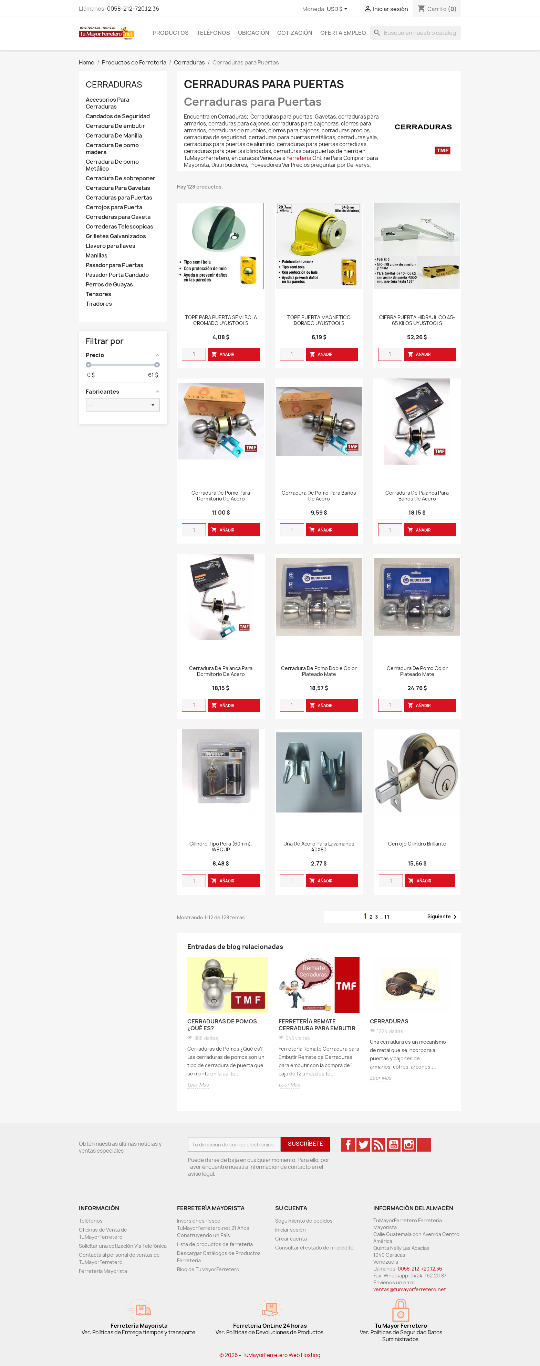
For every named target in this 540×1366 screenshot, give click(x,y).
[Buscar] (415, 33)
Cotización (294, 33)
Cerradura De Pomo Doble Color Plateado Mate (319, 671)
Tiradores (99, 303)
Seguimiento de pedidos (304, 1220)
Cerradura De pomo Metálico (112, 165)
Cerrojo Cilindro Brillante (417, 844)
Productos (171, 33)
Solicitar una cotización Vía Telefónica (123, 1246)
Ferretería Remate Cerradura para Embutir (317, 1025)
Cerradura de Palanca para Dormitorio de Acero (220, 671)
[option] (227, 1024)
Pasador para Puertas (114, 265)
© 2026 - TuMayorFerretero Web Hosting (270, 1355)
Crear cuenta (291, 1238)
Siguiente (443, 917)
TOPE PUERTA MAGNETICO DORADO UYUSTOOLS (319, 320)
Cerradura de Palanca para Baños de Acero (417, 496)
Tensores (98, 294)
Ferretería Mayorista (103, 1271)
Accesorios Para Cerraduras (107, 103)
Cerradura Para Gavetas (118, 188)
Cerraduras (114, 84)
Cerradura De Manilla (114, 135)
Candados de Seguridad (118, 116)
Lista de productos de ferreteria (215, 1244)
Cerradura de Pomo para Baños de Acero (319, 496)
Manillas (96, 255)
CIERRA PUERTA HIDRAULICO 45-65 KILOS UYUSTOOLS (417, 320)
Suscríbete (305, 1143)
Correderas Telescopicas (119, 226)
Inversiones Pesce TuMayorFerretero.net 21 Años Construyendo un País (213, 1227)
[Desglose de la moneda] (338, 9)
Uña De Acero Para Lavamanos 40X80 (318, 847)
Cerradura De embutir (115, 126)
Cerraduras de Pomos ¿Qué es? (222, 1025)
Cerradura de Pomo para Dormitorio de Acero (220, 496)
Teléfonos (213, 33)
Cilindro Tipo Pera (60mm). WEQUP (220, 847)
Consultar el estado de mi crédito (314, 1247)
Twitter (363, 1145)
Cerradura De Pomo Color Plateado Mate (417, 671)
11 (387, 916)
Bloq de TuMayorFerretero (208, 1269)
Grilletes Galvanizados (116, 236)
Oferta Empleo (343, 33)
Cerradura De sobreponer (120, 178)
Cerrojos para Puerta (114, 207)
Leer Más (198, 1084)
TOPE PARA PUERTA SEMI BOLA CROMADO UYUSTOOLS (221, 320)
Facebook (348, 1145)
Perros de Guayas (109, 284)
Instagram (409, 1145)
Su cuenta (291, 1208)
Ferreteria (299, 158)
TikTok (424, 1145)
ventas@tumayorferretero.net (409, 1289)
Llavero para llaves (110, 246)
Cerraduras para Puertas (119, 197)
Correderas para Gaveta (118, 217)
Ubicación (253, 33)
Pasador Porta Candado (117, 275)
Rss (378, 1145)
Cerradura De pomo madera (112, 149)
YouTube (394, 1145)
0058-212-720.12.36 (133, 8)
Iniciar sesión (290, 1229)
